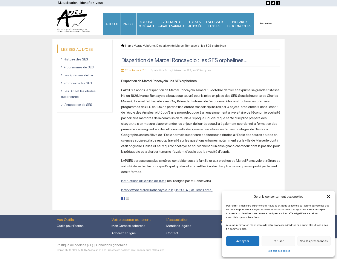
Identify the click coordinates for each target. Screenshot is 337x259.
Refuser (278, 241)
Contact (172, 233)
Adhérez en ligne (124, 233)
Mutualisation (68, 3)
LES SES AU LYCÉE (195, 24)
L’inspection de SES (78, 105)
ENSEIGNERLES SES (214, 24)
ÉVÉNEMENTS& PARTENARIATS (171, 24)
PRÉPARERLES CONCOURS (239, 24)
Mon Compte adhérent (128, 226)
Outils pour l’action (70, 226)
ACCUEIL (112, 24)
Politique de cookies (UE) (75, 245)
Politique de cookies (278, 250)
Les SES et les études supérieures (78, 94)
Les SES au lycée (201, 70)
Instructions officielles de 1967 (143, 181)
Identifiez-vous (91, 3)
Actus (168, 70)
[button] (328, 196)
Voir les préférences (314, 241)
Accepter (242, 241)
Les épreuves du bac (79, 75)
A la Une (159, 70)
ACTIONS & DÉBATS (146, 24)
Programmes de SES (79, 67)
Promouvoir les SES (78, 83)
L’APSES (128, 24)
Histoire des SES (181, 70)
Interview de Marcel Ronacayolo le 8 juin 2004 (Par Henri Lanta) (167, 190)
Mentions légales (178, 226)
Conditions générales (111, 245)
